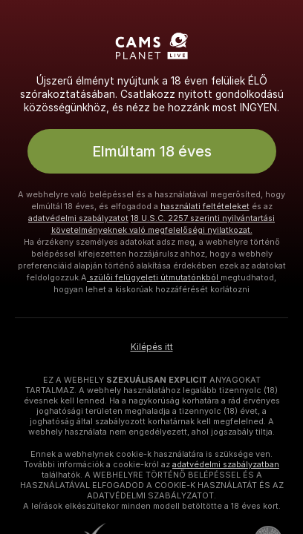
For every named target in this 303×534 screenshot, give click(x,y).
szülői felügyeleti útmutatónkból (154, 277)
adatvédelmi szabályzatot (78, 218)
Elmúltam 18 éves (152, 151)
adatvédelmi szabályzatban (225, 464)
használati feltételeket (205, 206)
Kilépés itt (152, 347)
